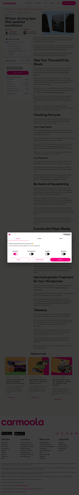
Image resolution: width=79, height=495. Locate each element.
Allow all (60, 259)
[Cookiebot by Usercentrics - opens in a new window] (64, 234)
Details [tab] (39, 238)
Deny (18, 259)
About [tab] (60, 238)
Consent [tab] (18, 238)
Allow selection (39, 259)
